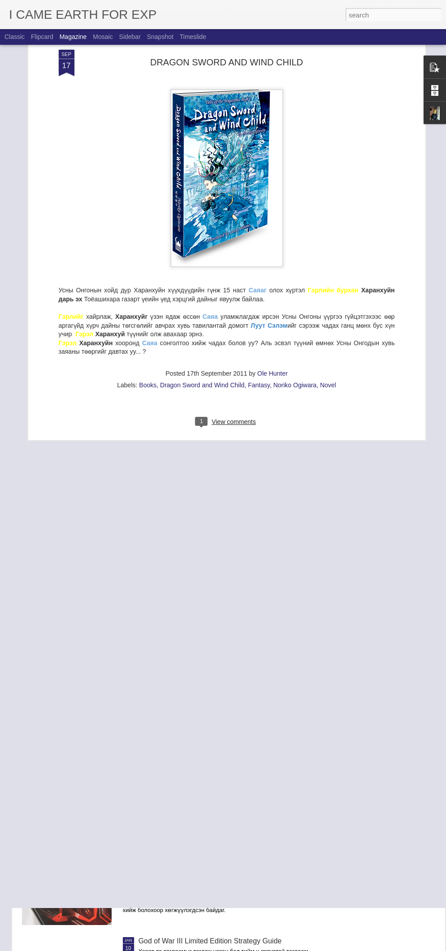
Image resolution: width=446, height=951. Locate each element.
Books (147, 311)
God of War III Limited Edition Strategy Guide (210, 941)
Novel (328, 311)
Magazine (73, 36)
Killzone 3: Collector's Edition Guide (195, 839)
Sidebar (130, 36)
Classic (14, 36)
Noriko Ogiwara (294, 311)
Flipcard (42, 36)
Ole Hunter (272, 300)
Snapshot (160, 36)
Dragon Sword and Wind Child (202, 311)
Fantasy (259, 311)
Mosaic (103, 36)
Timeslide (193, 36)
